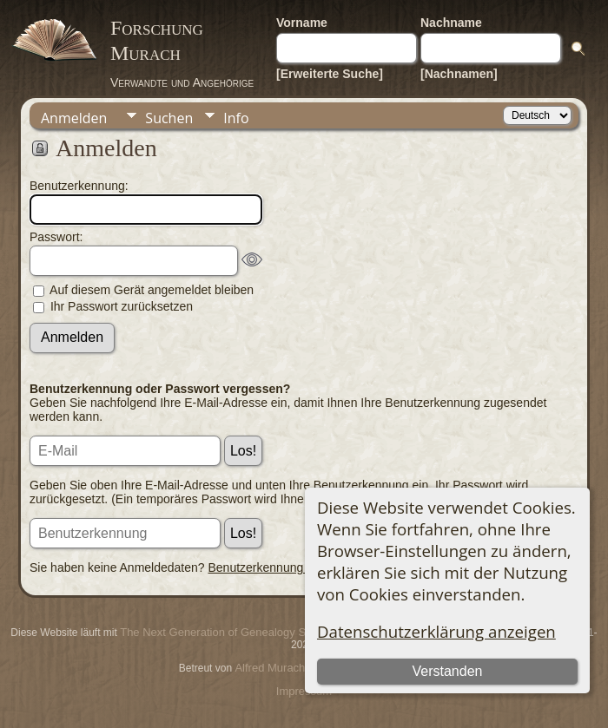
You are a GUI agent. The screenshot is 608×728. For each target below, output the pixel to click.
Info (235, 118)
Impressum (304, 691)
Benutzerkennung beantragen (288, 567)
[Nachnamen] (459, 74)
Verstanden (448, 671)
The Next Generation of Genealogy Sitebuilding (238, 632)
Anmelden (74, 118)
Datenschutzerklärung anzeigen (436, 631)
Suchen (169, 118)
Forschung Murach (156, 40)
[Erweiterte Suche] (329, 74)
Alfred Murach (270, 667)
